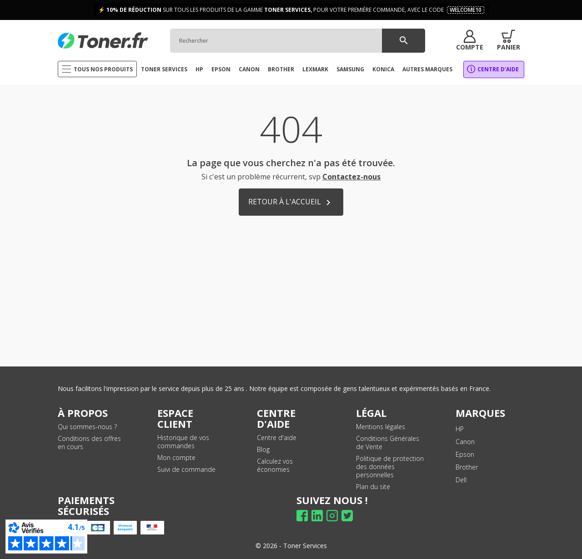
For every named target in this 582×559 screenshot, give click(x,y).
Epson (465, 454)
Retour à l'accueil (291, 202)
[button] (467, 40)
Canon (465, 441)
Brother (467, 467)
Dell (461, 479)
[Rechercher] (295, 41)
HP (460, 429)
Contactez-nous (351, 177)
